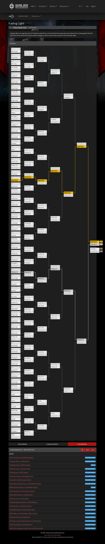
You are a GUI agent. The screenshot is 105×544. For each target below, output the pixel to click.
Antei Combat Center (20, 27)
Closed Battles (82, 444)
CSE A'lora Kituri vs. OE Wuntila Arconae (22, 491)
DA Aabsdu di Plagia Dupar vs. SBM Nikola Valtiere (25, 483)
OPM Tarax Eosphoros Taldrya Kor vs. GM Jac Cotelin (26, 528)
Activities (42, 6)
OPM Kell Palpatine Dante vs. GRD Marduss (23, 502)
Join (87, 6)
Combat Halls (23, 16)
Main (33, 6)
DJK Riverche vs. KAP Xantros (18, 472)
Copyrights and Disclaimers (52, 535)
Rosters (53, 6)
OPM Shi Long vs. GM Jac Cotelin (19, 469)
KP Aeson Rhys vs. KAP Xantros (19, 461)
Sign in (93, 6)
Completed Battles (52, 444)
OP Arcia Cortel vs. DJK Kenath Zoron (21, 476)
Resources (64, 6)
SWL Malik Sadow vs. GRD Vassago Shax (22, 509)
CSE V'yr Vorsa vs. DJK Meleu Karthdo (21, 457)
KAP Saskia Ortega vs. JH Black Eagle (21, 495)
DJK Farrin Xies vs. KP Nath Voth (19, 517)
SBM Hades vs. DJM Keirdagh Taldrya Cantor (23, 513)
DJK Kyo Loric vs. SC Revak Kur (19, 498)
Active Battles (22, 444)
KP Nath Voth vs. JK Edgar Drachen (20, 506)
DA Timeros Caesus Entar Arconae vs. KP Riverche (25, 521)
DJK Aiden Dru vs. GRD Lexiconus (20, 465)
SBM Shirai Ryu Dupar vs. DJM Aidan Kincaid (23, 487)
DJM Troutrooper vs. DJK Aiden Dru (20, 524)
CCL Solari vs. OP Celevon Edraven (20, 480)
